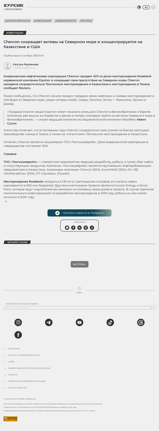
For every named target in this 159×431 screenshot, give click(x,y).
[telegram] (48, 322)
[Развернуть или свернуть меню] (153, 7)
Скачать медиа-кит (17, 388)
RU (146, 7)
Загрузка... (79, 264)
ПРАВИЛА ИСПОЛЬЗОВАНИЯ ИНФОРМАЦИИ (26, 381)
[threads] (141, 322)
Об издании (13, 349)
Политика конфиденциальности (24, 355)
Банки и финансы (17, 20)
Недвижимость (65, 20)
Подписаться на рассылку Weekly (22, 304)
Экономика (13, 9)
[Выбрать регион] (139, 7)
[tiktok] (110, 322)
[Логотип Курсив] (13, 5)
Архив (11, 362)
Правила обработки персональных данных (29, 368)
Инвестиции (42, 20)
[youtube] (79, 322)
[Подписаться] (153, 307)
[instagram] (18, 322)
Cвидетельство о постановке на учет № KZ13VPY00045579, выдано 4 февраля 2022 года (40, 407)
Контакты (13, 375)
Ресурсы (86, 20)
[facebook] (18, 335)
